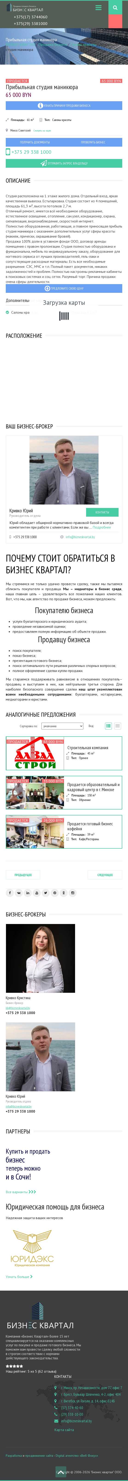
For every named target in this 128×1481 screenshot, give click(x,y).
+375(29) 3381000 (30, 23)
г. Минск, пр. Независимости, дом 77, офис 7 (91, 1387)
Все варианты (21, 1192)
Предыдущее (23, 875)
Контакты (102, 512)
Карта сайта (64, 1429)
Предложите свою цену (64, 288)
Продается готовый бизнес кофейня (90, 826)
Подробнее (102, 527)
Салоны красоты (83, 44)
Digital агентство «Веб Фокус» (77, 1456)
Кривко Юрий (21, 510)
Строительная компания (87, 748)
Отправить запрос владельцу (64, 163)
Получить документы (35, 142)
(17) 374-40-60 (72, 1407)
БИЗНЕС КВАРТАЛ (20, 44)
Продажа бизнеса (52, 44)
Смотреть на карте (42, 130)
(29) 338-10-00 (72, 1414)
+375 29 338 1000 (28, 152)
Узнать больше (19, 1276)
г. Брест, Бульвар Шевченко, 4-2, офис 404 (91, 1394)
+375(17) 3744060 (30, 16)
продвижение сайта (39, 1456)
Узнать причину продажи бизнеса (64, 105)
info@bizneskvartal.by (80, 537)
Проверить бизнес (93, 142)
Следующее (105, 875)
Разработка (14, 1456)
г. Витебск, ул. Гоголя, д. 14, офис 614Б (88, 1401)
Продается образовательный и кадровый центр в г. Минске (93, 787)
